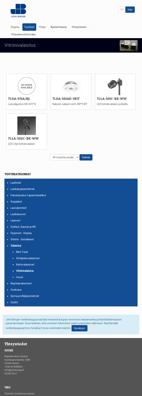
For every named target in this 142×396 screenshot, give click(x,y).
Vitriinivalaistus (25, 270)
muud (19, 277)
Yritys (42, 27)
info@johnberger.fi (14, 370)
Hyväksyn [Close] (79, 328)
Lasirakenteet (19, 207)
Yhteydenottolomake (23, 34)
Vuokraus (16, 289)
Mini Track (22, 251)
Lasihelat (16, 182)
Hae (130, 9)
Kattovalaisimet (25, 264)
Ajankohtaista (58, 27)
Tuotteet (29, 27)
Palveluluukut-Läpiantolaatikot (28, 195)
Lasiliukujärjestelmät (23, 189)
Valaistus (16, 245)
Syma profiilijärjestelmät (25, 296)
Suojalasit (16, 201)
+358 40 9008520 (13, 366)
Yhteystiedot (79, 27)
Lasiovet (15, 220)
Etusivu (15, 27)
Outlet (14, 302)
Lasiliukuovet (18, 214)
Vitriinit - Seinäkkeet (22, 239)
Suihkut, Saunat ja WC (23, 226)
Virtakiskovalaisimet (28, 258)
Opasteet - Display (21, 233)
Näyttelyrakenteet (21, 283)
